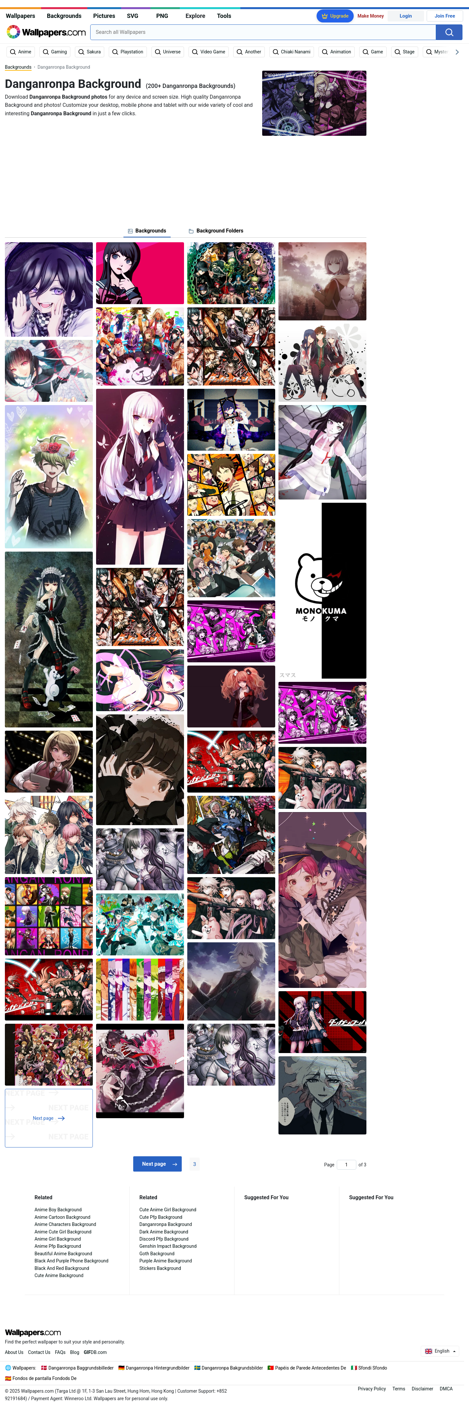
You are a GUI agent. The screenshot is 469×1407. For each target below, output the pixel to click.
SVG (132, 15)
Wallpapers (20, 15)
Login (406, 16)
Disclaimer (422, 1388)
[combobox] (263, 32)
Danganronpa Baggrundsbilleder (81, 1368)
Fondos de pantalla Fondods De (45, 1378)
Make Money (371, 16)
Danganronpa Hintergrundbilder (157, 1368)
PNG (162, 15)
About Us (14, 1352)
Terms (398, 1388)
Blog (74, 1352)
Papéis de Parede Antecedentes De (310, 1368)
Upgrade (339, 16)
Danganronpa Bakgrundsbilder (232, 1368)
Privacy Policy (372, 1388)
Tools (224, 15)
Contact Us (39, 1352)
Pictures (104, 15)
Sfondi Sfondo (372, 1368)
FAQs (60, 1352)
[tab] (147, 231)
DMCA (446, 1388)
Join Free (445, 16)
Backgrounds (64, 15)
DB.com (95, 1352)
